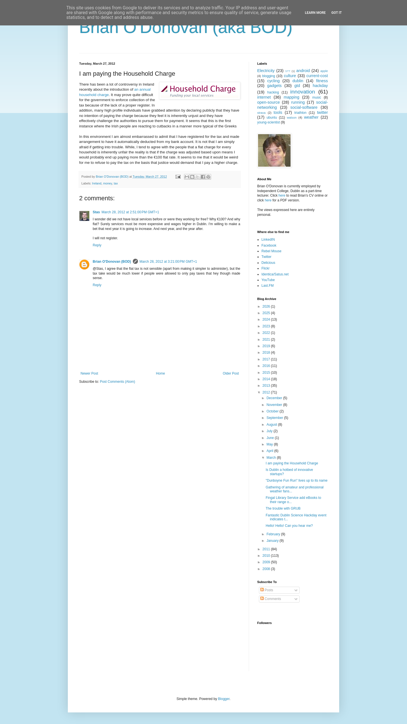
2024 (267, 319)
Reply (97, 245)
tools (278, 112)
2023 (267, 326)
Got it (336, 13)
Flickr (265, 268)
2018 (267, 353)
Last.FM (267, 286)
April (270, 451)
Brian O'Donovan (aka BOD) (186, 27)
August (272, 425)
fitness (322, 81)
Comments (270, 599)
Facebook (268, 245)
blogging (268, 76)
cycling (273, 81)
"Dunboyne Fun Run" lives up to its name (297, 480)
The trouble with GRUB (283, 508)
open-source (268, 102)
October (273, 411)
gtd (297, 85)
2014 (267, 379)
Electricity (266, 70)
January (273, 541)
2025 (267, 313)
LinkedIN (268, 240)
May (270, 444)
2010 (267, 556)
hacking (273, 92)
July (270, 431)
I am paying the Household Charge (292, 463)
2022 (267, 333)
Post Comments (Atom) (117, 382)
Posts (266, 590)
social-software (303, 107)
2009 (267, 562)
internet (264, 97)
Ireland (96, 183)
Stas (96, 212)
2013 (267, 386)
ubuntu (272, 117)
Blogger (224, 699)
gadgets (274, 85)
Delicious (268, 263)
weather (311, 117)
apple (324, 71)
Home (160, 373)
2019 (267, 346)
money (107, 183)
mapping (291, 97)
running (298, 102)
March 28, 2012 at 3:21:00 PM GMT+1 (168, 262)
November (275, 405)
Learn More (315, 13)
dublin (298, 81)
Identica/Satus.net (275, 274)
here (281, 195)
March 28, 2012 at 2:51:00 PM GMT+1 (130, 212)
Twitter (266, 257)
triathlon (300, 113)
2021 (267, 340)
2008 (267, 569)
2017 (267, 359)
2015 (267, 373)
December (275, 398)
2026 (267, 306)
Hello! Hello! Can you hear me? (289, 526)
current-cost (317, 75)
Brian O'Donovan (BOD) (112, 262)
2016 (267, 366)
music (316, 97)
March (272, 458)
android (303, 70)
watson (291, 117)
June (271, 438)
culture (290, 75)
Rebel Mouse (271, 251)
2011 (267, 549)
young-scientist (268, 122)
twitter (322, 112)
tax (116, 183)
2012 (267, 392)
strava (261, 112)
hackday (320, 85)
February (274, 534)
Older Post (231, 373)
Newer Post (89, 373)
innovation (302, 92)
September (275, 418)
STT (287, 71)
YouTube (268, 280)
